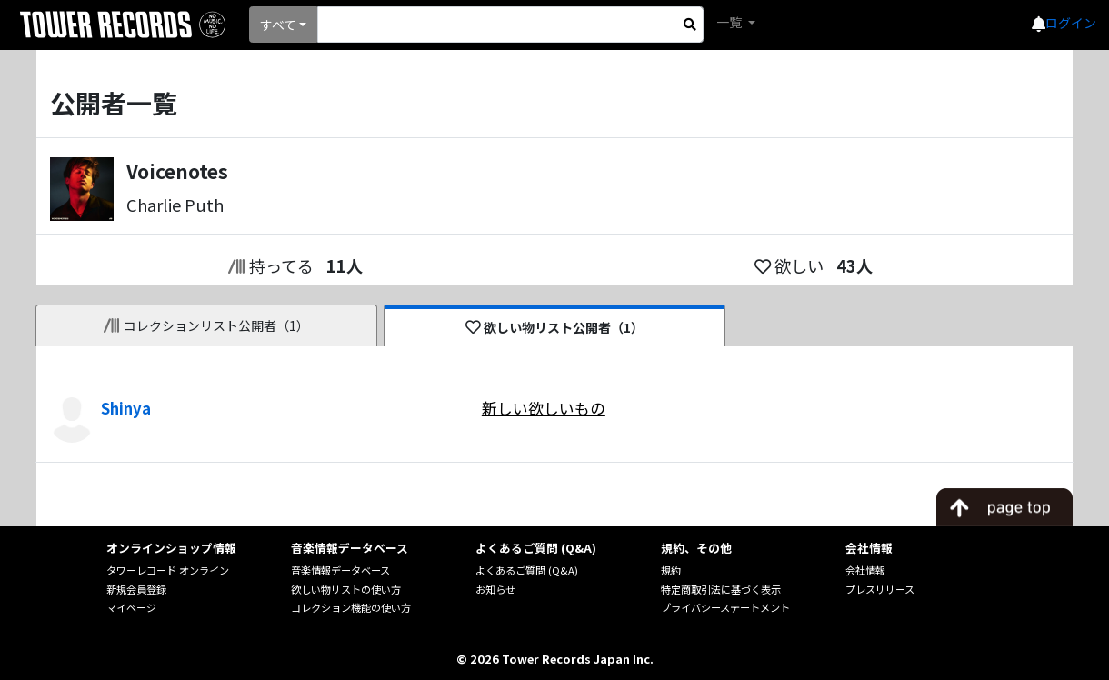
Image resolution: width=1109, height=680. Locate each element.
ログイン (1070, 23)
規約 (671, 570)
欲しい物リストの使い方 (346, 589)
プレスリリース (879, 589)
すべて (278, 24)
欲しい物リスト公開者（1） (554, 327)
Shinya (126, 408)
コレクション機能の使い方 (351, 607)
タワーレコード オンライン (167, 570)
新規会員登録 (136, 589)
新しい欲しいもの (543, 408)
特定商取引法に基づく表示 (721, 589)
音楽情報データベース (340, 570)
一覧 (730, 22)
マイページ (131, 607)
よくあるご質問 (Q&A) (526, 570)
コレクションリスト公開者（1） (207, 325)
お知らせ (495, 589)
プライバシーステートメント (725, 607)
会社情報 (865, 570)
